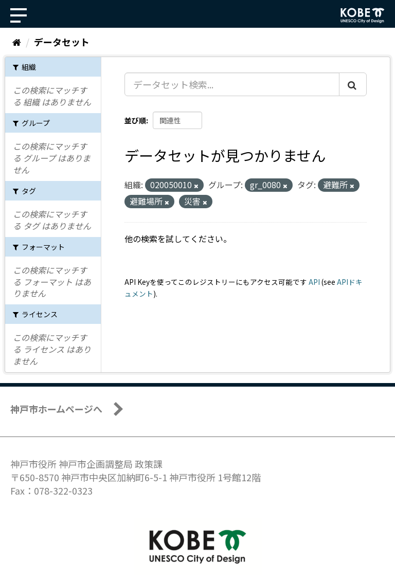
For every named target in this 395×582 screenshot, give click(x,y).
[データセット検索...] (231, 84)
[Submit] (353, 84)
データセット (61, 41)
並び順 (135, 120)
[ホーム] (16, 41)
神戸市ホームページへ (56, 408)
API (314, 282)
